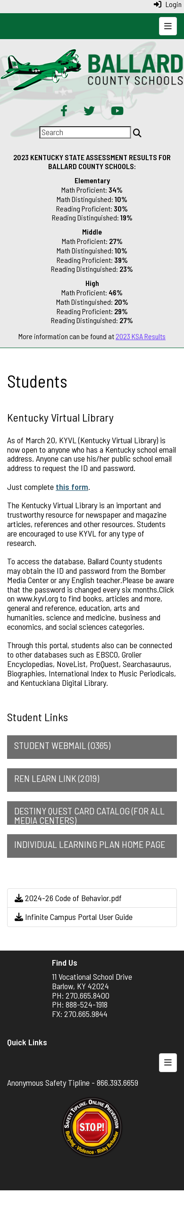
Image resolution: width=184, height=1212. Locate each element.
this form (72, 486)
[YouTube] (117, 111)
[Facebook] (64, 111)
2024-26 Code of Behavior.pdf (68, 898)
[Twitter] (89, 111)
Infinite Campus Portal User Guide (74, 916)
